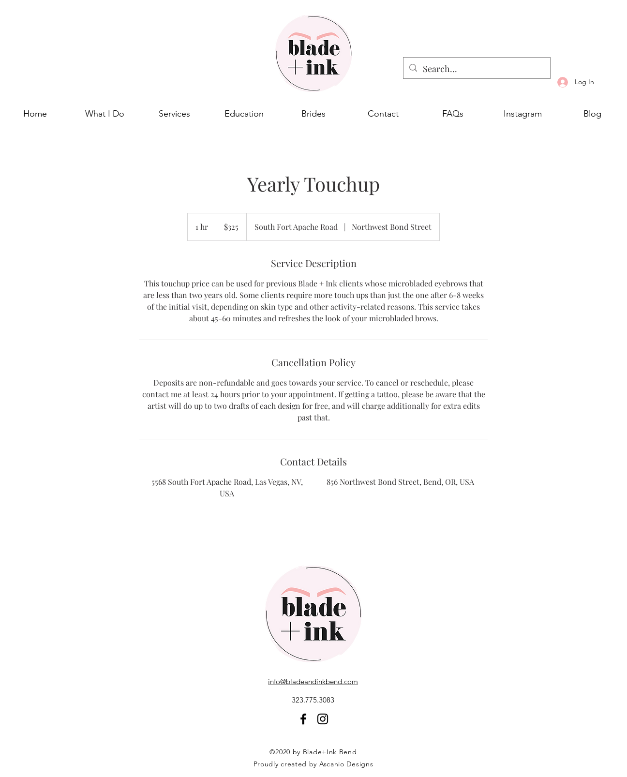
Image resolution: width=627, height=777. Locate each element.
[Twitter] (322, 719)
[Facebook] (303, 719)
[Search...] (476, 69)
